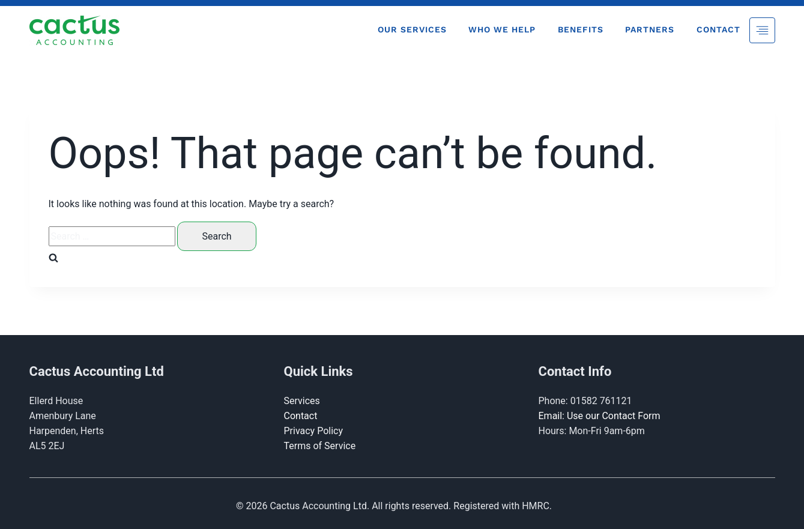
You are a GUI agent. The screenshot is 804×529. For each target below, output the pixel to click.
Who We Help (502, 29)
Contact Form (631, 416)
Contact (718, 29)
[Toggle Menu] (762, 30)
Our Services (412, 29)
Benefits (580, 29)
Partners (649, 29)
